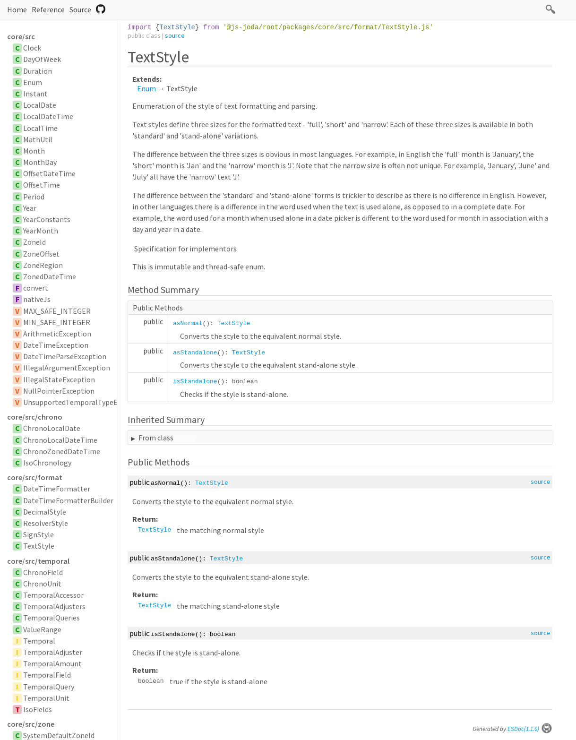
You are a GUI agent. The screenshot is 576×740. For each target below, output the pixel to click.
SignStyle (38, 534)
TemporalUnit (46, 698)
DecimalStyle (44, 511)
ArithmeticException (57, 333)
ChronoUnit (42, 583)
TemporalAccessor (53, 595)
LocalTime (40, 128)
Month (34, 150)
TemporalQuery (48, 686)
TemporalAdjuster (52, 652)
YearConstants (46, 219)
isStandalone (195, 381)
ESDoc (529, 729)
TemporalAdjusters (54, 606)
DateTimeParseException (64, 356)
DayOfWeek (42, 59)
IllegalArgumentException (66, 367)
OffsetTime (41, 184)
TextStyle (38, 546)
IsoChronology (47, 462)
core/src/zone (30, 724)
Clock (32, 47)
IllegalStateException (59, 379)
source (175, 35)
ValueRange (42, 629)
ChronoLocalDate (51, 428)
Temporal (39, 640)
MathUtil (37, 139)
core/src (21, 36)
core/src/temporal (38, 561)
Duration (37, 71)
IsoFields (37, 709)
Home (17, 9)
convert (35, 288)
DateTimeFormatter (56, 488)
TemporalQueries (51, 617)
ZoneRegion (43, 265)
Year (29, 208)
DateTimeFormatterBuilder (68, 500)
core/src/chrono (34, 417)
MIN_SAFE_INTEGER (56, 322)
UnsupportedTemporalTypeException (84, 402)
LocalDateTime (48, 116)
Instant (35, 93)
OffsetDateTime (49, 173)
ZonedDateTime (49, 276)
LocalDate (39, 105)
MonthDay (40, 162)
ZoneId (34, 242)
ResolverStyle (45, 523)
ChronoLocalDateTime (60, 440)
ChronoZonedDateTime (61, 451)
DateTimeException (55, 345)
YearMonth (40, 230)
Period (33, 196)
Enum (32, 82)
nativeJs (37, 299)
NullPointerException (59, 391)
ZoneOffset (41, 253)
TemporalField (47, 675)
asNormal (187, 323)
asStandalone (195, 352)
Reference (48, 9)
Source (80, 9)
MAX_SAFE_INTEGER (57, 311)
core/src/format (34, 477)
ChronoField (43, 572)
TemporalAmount (52, 663)
